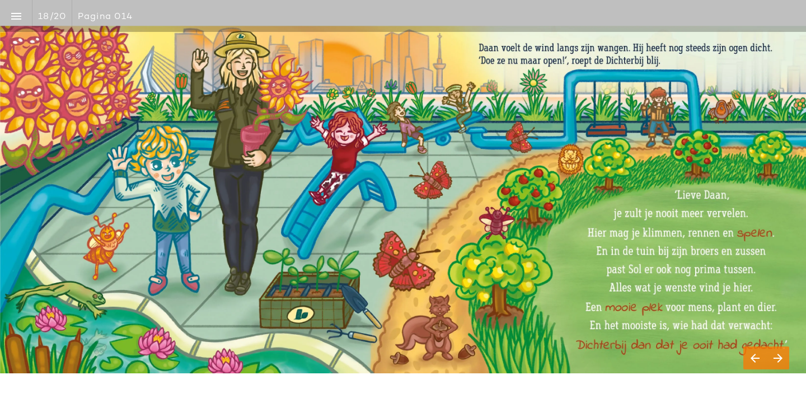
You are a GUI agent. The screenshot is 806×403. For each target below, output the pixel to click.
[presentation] (403, 201)
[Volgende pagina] (777, 357)
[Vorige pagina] (754, 357)
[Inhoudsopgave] (16, 16)
